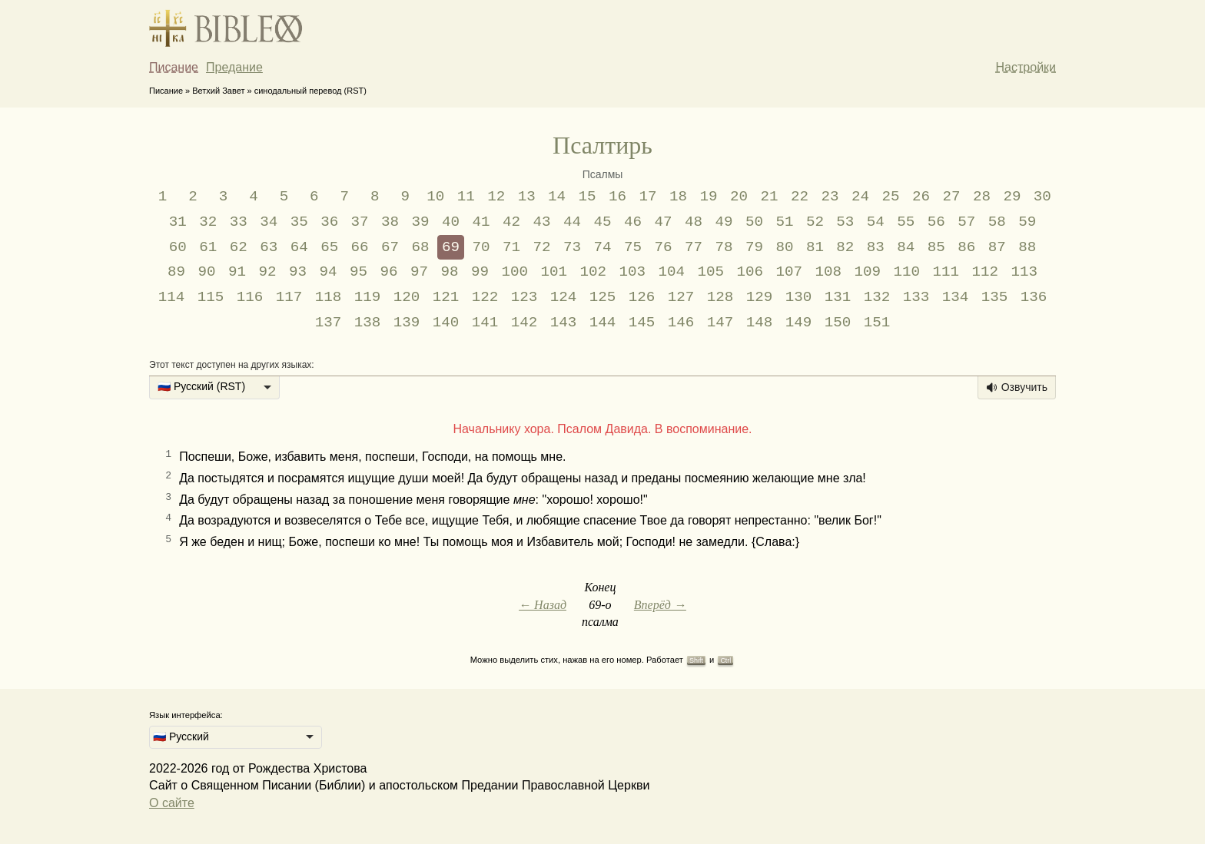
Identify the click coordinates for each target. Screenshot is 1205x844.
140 (446, 322)
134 (955, 297)
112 (984, 271)
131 (838, 297)
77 (693, 247)
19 (709, 196)
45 (602, 221)
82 (845, 247)
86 (966, 247)
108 (828, 271)
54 (876, 221)
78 (723, 247)
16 (617, 196)
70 (481, 247)
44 (572, 221)
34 (268, 221)
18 (678, 196)
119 (367, 297)
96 (388, 271)
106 (749, 271)
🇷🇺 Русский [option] (181, 736)
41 (481, 221)
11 (466, 196)
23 (829, 196)
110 (906, 271)
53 (845, 221)
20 (739, 196)
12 (496, 196)
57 (966, 221)
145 (642, 322)
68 (421, 247)
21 (769, 196)
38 (390, 221)
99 (480, 271)
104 (671, 271)
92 (268, 271)
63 (268, 247)
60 (178, 247)
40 (451, 221)
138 (367, 322)
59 (1027, 221)
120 (406, 297)
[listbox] (214, 387)
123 (524, 297)
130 (798, 297)
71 (511, 247)
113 (1024, 271)
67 (390, 247)
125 (602, 297)
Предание (234, 67)
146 (681, 322)
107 (788, 271)
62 (238, 247)
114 (171, 297)
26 (921, 196)
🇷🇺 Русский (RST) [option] (201, 386)
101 (553, 271)
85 (936, 247)
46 (633, 221)
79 (754, 247)
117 (289, 297)
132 (877, 297)
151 (877, 322)
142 (524, 322)
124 (563, 297)
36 (329, 221)
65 (329, 247)
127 (681, 297)
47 (663, 221)
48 (693, 221)
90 (207, 271)
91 (237, 271)
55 (906, 221)
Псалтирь (602, 145)
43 (542, 221)
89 (176, 271)
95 (358, 271)
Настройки (1026, 67)
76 (663, 247)
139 (406, 322)
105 (710, 271)
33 (238, 221)
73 (572, 247)
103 (632, 271)
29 (1012, 196)
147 (720, 322)
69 (451, 247)
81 (815, 247)
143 (563, 322)
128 (720, 297)
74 (602, 247)
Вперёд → (660, 604)
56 (936, 221)
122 (485, 297)
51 (784, 221)
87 (997, 247)
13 (527, 196)
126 (642, 297)
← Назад (542, 604)
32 (208, 221)
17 (648, 196)
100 (514, 271)
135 (994, 297)
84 (906, 247)
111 (945, 271)
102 (592, 271)
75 (633, 247)
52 (815, 221)
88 (1027, 247)
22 (799, 196)
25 (890, 196)
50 (754, 221)
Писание (173, 67)
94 (328, 271)
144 (602, 322)
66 (360, 247)
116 (250, 297)
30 (1042, 196)
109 (867, 271)
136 (1034, 297)
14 (557, 196)
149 (798, 322)
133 (916, 297)
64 (299, 247)
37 (360, 221)
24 (860, 196)
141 (485, 322)
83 (876, 247)
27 (951, 196)
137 (328, 322)
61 (208, 247)
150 (838, 322)
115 (211, 297)
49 (723, 221)
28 (982, 196)
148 (759, 322)
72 (542, 247)
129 (759, 297)
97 (419, 271)
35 (299, 221)
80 (784, 247)
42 (511, 221)
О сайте (171, 802)
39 (421, 221)
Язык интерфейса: (186, 715)
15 (587, 196)
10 (435, 196)
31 (178, 221)
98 (449, 271)
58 (997, 221)
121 (446, 297)
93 (298, 271)
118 (328, 297)
